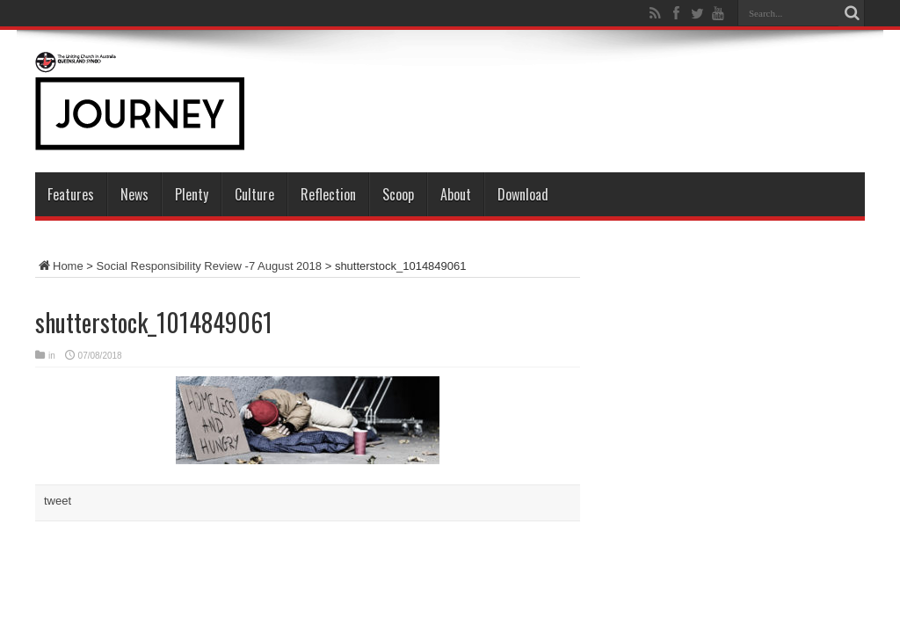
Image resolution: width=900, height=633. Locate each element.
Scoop (398, 194)
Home (59, 266)
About (455, 194)
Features (70, 194)
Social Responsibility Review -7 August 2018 (210, 266)
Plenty (191, 194)
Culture (254, 194)
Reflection (328, 194)
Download (522, 194)
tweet (57, 500)
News (134, 194)
